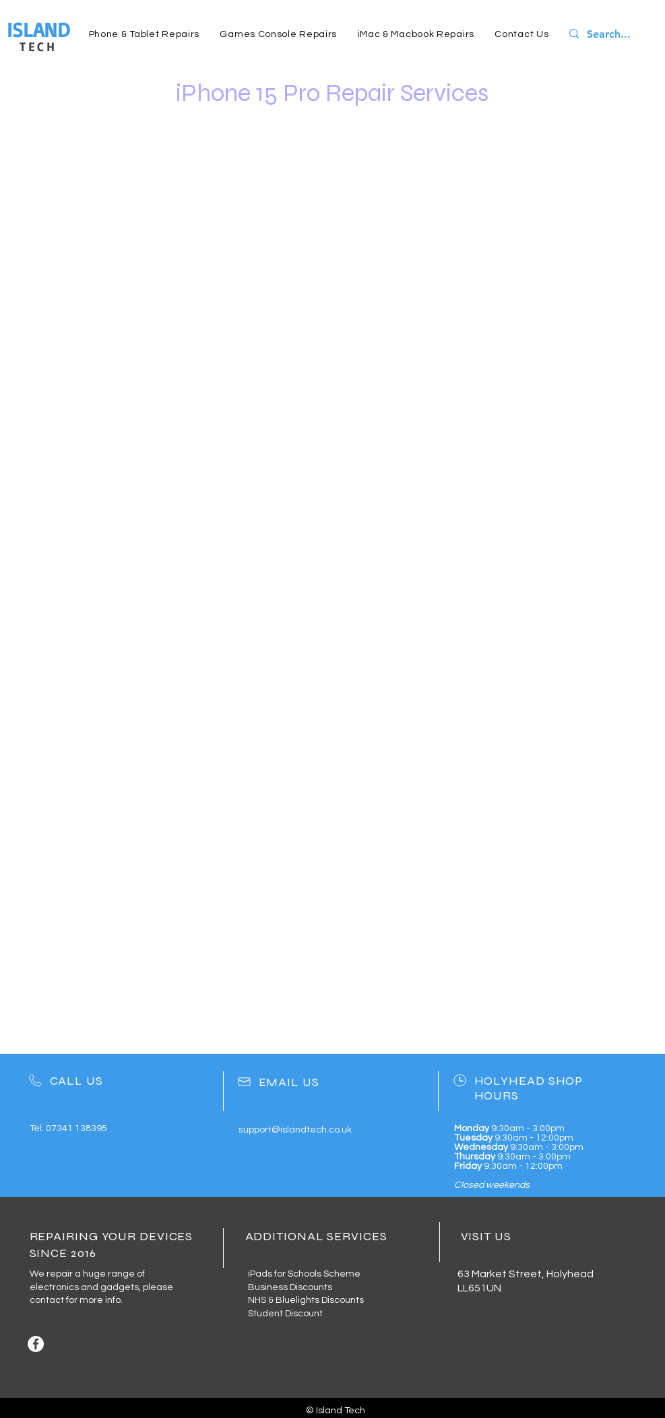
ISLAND (38, 29)
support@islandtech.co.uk (295, 1130)
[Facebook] (36, 1344)
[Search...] (613, 34)
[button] (145, 34)
